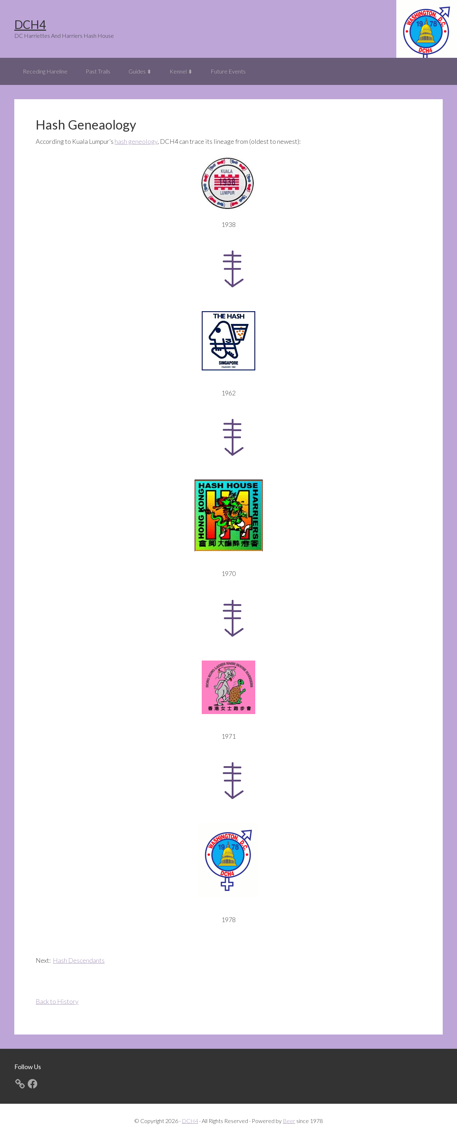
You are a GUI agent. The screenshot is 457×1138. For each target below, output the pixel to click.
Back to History (57, 1001)
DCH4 (30, 24)
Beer (289, 1120)
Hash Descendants (79, 960)
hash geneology (136, 141)
